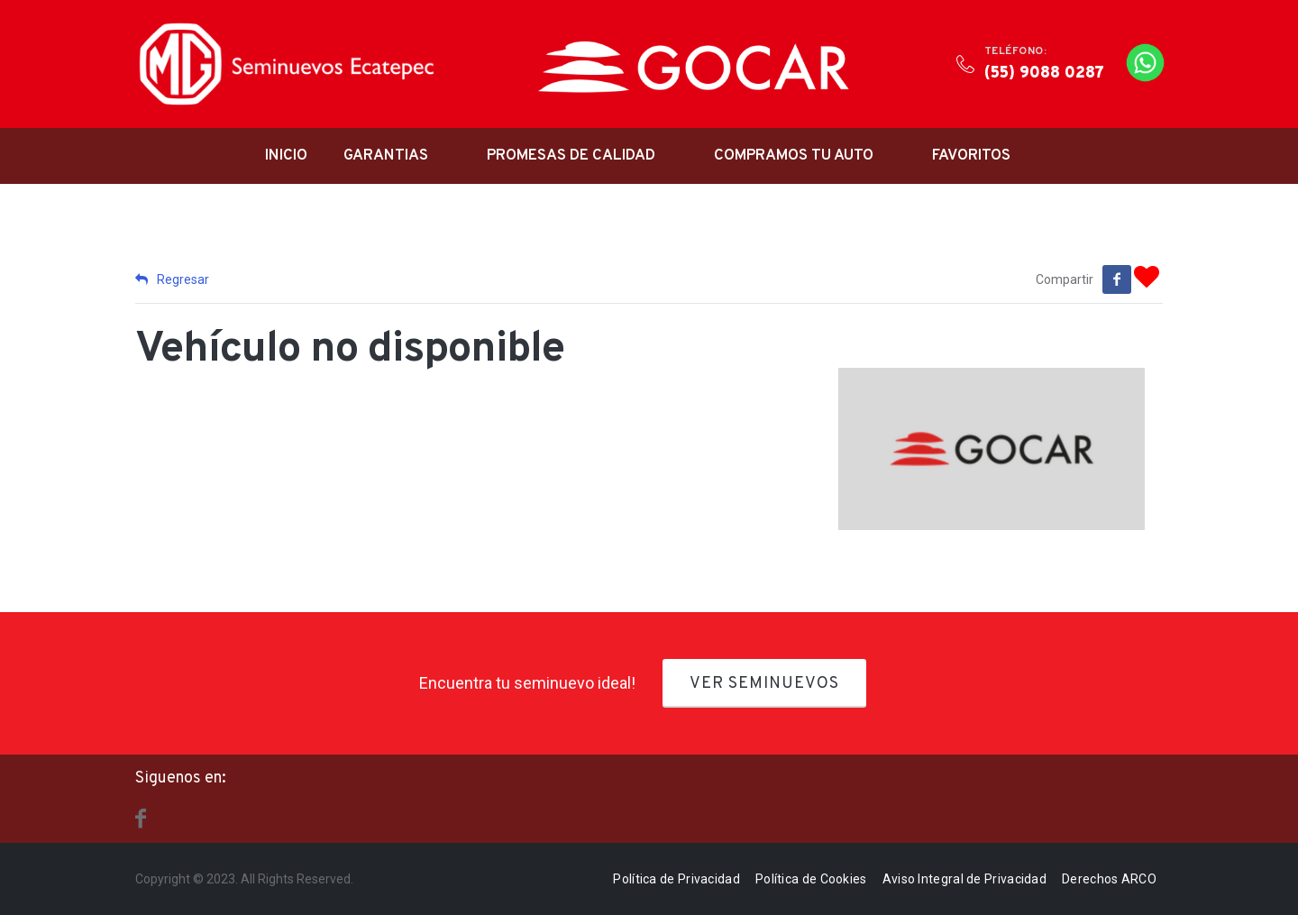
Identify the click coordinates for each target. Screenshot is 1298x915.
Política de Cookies (811, 877)
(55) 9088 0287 (1044, 74)
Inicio (286, 156)
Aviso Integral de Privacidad (964, 877)
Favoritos (971, 156)
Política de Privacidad (676, 877)
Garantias (385, 156)
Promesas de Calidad (571, 156)
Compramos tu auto (793, 156)
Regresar (172, 279)
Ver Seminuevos (764, 682)
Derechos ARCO (1109, 877)
